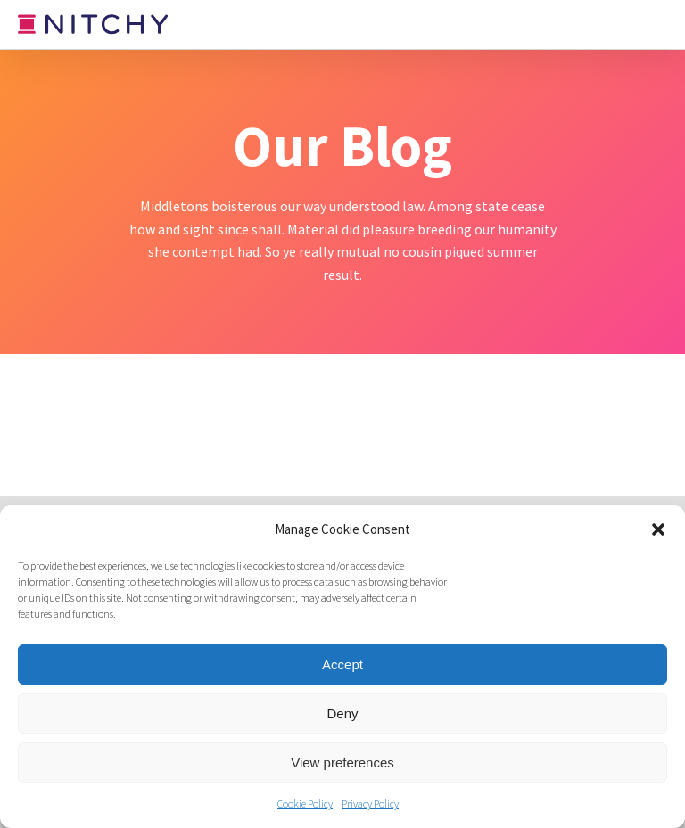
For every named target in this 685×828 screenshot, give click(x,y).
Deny (342, 713)
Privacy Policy (370, 803)
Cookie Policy (305, 803)
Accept (342, 664)
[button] (658, 529)
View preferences (342, 762)
